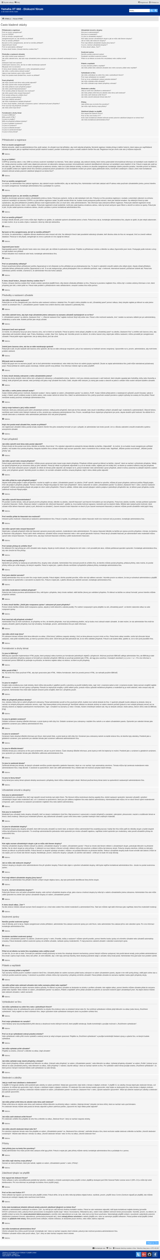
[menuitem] (17, 2)
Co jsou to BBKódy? (8, 115)
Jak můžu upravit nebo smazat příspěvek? (16, 84)
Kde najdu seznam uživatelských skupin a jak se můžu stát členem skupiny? (106, 38)
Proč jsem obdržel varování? (11, 99)
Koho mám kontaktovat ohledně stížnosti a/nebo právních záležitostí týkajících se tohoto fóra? (112, 118)
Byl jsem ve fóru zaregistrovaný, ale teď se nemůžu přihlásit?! (22, 43)
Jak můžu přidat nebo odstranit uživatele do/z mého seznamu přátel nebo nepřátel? (109, 68)
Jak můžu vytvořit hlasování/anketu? (14, 89)
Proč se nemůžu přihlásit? (10, 40)
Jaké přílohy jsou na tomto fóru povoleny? (95, 104)
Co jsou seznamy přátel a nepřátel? (93, 66)
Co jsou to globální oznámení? (12, 123)
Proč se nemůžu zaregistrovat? (12, 36)
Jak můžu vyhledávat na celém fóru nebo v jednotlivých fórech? (102, 75)
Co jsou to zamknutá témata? (12, 130)
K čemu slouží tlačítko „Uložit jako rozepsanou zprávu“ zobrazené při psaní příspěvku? (31, 103)
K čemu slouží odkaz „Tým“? (90, 47)
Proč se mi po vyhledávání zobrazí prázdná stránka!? (99, 79)
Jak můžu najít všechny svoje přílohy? (94, 106)
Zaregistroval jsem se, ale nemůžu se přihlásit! (17, 38)
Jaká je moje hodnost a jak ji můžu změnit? (16, 73)
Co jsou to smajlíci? (8, 119)
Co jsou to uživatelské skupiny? (91, 36)
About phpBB (49, 1182)
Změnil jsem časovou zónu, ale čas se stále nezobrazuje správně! (24, 65)
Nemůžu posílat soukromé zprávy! (92, 54)
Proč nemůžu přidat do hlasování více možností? (18, 91)
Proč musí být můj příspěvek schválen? (15, 105)
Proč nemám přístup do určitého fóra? (14, 95)
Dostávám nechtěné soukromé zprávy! (94, 56)
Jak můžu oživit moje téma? (11, 108)
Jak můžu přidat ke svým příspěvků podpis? (16, 87)
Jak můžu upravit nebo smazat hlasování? (16, 93)
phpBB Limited (80, 1180)
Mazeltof (17, 1255)
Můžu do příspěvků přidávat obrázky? (14, 121)
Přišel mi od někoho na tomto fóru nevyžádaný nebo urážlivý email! (103, 58)
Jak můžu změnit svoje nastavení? (13, 56)
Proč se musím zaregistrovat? (12, 32)
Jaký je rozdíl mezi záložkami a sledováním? (96, 90)
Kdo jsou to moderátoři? (89, 34)
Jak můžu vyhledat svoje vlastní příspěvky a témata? (98, 83)
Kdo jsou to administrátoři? (90, 32)
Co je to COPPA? (8, 34)
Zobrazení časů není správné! (12, 62)
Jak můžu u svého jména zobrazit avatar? (16, 71)
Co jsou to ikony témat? (10, 132)
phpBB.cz (16, 1254)
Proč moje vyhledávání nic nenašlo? (93, 77)
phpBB (90, 366)
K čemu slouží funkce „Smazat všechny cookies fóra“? (20, 49)
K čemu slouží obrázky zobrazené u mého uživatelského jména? (23, 69)
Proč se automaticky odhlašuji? (12, 47)
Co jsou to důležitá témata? (11, 127)
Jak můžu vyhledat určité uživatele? (93, 81)
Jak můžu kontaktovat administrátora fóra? (95, 120)
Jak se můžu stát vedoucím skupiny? (93, 40)
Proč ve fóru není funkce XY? (91, 115)
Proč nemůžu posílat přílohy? (12, 97)
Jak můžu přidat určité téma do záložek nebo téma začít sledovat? (103, 93)
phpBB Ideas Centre (113, 1195)
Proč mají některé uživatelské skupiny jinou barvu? (98, 43)
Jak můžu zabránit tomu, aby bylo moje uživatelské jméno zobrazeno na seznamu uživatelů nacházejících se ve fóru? (39, 59)
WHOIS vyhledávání (9, 1212)
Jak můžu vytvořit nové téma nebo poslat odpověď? (19, 82)
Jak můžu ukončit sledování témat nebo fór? (96, 97)
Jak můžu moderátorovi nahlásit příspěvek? (16, 101)
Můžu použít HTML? (9, 117)
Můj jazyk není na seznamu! (11, 67)
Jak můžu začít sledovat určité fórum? (94, 95)
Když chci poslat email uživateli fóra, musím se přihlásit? (21, 75)
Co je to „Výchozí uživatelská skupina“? (94, 45)
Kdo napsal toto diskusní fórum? (92, 113)
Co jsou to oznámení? (9, 125)
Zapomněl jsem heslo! (9, 45)
